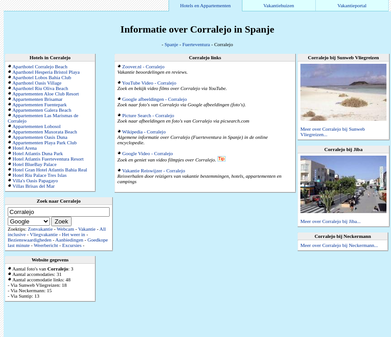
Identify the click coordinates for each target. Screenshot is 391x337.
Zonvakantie (40, 229)
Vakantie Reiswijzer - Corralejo (153, 170)
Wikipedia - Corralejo (144, 131)
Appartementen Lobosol (36, 126)
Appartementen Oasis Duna (40, 137)
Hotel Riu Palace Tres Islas (40, 175)
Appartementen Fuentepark (39, 104)
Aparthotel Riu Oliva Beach (40, 88)
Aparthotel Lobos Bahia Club (41, 77)
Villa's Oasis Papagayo (35, 180)
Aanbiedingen (69, 239)
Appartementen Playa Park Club (44, 142)
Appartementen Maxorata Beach (44, 131)
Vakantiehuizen (278, 5)
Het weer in (73, 234)
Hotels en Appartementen (205, 5)
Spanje (171, 44)
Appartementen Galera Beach (41, 110)
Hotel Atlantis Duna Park (38, 153)
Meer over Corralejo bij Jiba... (330, 221)
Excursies (72, 245)
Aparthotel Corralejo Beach (40, 66)
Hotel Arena (25, 148)
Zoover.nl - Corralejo (143, 66)
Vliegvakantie (44, 234)
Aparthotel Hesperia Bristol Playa (46, 72)
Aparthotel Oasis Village (37, 82)
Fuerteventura (196, 44)
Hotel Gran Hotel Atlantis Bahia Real (50, 169)
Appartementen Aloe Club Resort (45, 93)
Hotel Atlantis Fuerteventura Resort (48, 158)
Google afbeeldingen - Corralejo (154, 99)
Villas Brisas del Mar (34, 186)
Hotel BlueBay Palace (35, 164)
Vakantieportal (352, 5)
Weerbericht (46, 245)
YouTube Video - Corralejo (149, 82)
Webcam (65, 229)
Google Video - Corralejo (147, 153)
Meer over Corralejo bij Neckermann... (339, 245)
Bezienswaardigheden (30, 239)
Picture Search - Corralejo (148, 115)
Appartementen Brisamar (37, 99)
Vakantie (86, 229)
